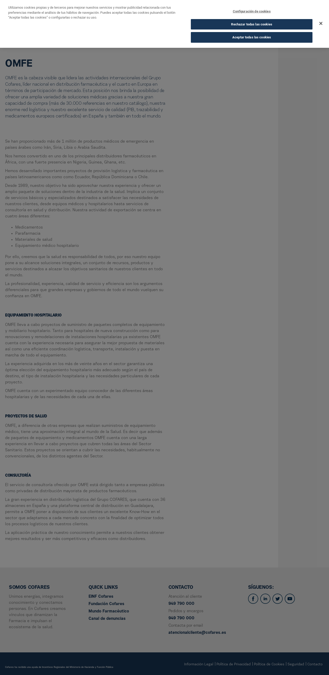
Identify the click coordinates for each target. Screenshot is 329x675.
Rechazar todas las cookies (251, 24)
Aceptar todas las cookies (251, 37)
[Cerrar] (320, 23)
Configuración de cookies (252, 11)
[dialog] (164, 24)
